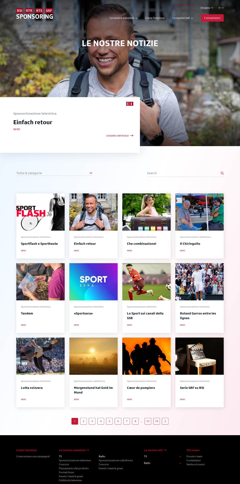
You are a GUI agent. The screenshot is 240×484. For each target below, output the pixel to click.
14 (156, 421)
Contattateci (193, 460)
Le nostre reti (155, 450)
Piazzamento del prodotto (74, 468)
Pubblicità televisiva (70, 480)
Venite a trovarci (195, 464)
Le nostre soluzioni (74, 450)
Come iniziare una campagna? (33, 456)
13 (147, 421)
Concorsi (64, 464)
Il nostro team (194, 456)
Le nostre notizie (184, 7)
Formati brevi (66, 472)
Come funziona (155, 18)
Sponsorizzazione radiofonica (116, 460)
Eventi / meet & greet (71, 476)
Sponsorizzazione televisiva (75, 460)
